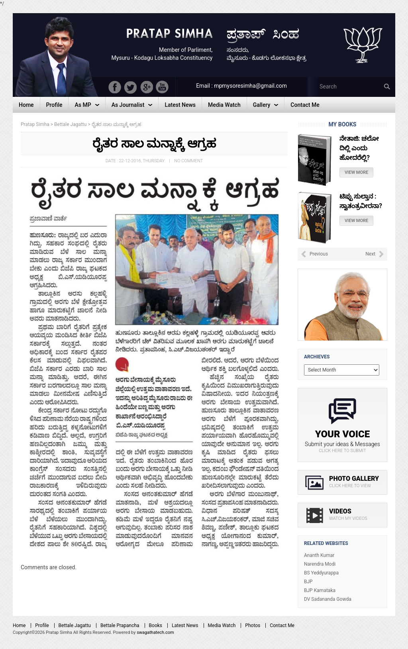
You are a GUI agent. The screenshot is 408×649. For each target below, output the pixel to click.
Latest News (185, 625)
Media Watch (222, 625)
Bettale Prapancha (119, 625)
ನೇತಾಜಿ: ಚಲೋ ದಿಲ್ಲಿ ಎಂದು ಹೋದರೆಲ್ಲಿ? (359, 148)
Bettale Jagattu (75, 625)
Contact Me (282, 625)
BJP (308, 581)
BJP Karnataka (319, 590)
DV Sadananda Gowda (327, 599)
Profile (42, 625)
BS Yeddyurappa (321, 573)
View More (356, 172)
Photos (252, 625)
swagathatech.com (155, 632)
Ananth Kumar (319, 555)
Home (19, 625)
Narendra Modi (319, 564)
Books (155, 625)
